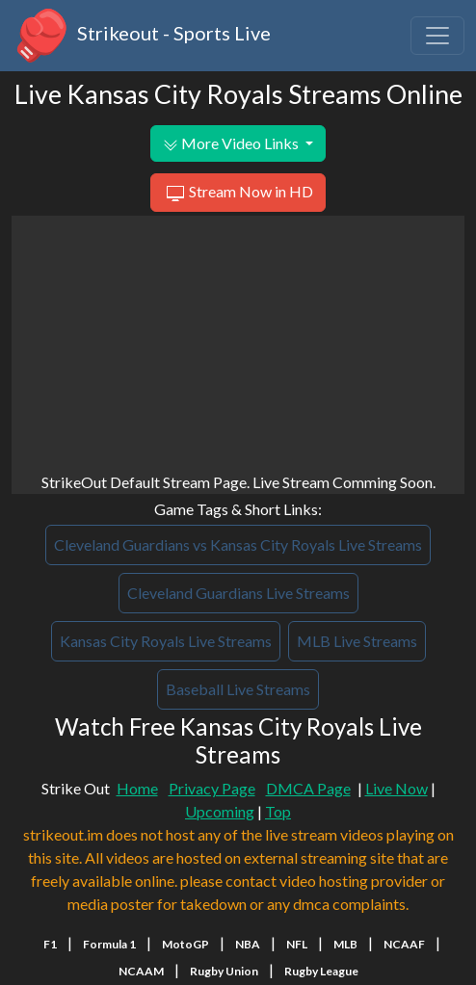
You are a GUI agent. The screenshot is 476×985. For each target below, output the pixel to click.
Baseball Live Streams (238, 689)
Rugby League (321, 971)
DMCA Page (308, 788)
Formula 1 (109, 944)
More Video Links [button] (232, 143)
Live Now (396, 788)
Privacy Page (212, 788)
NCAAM (141, 971)
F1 (50, 944)
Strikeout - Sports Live (141, 35)
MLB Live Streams (357, 641)
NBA (247, 944)
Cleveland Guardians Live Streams (238, 592)
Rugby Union (224, 971)
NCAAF (404, 944)
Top (278, 811)
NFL (296, 944)
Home (137, 788)
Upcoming (219, 811)
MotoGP (185, 944)
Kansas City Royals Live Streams (166, 641)
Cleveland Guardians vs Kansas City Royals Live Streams (238, 544)
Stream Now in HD (237, 193)
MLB (345, 944)
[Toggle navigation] (437, 35)
